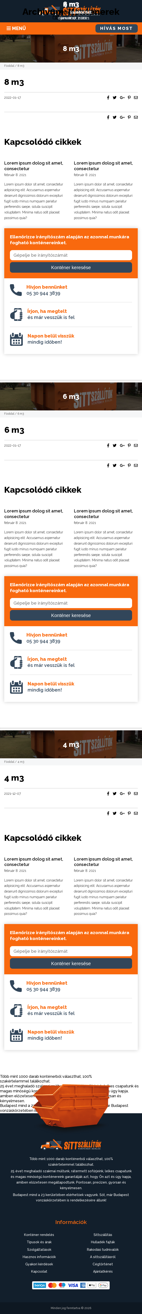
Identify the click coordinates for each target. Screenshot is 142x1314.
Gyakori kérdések (39, 1264)
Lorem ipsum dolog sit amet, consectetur (33, 166)
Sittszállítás (103, 1235)
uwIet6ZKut (80, 12)
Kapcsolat (39, 1271)
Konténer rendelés (39, 1235)
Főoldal (9, 65)
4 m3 (71, 4)
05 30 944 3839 (46, 290)
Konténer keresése (71, 267)
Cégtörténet (103, 1264)
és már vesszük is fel (51, 314)
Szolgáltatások (39, 1249)
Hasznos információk (39, 1257)
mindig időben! (51, 339)
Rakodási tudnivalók (103, 1249)
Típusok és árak (39, 1242)
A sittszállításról (103, 1257)
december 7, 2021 (74, 18)
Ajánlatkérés (103, 1271)
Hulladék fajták (103, 1242)
